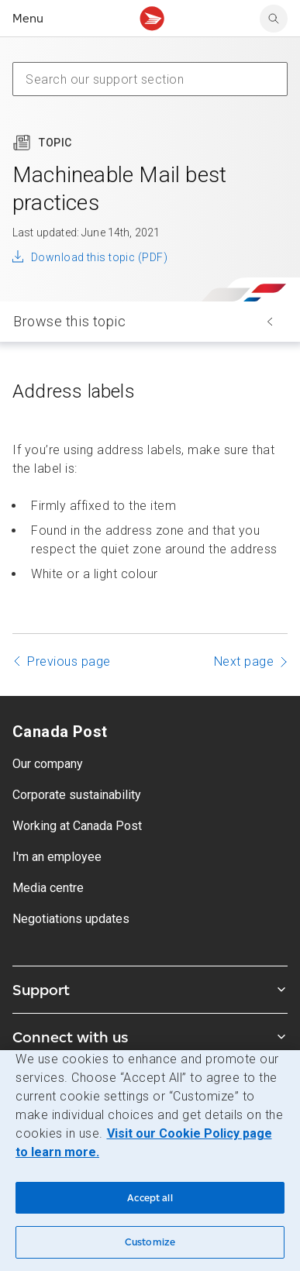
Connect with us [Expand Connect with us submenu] (150, 1037)
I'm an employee (57, 856)
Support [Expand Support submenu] (150, 989)
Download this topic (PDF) (99, 257)
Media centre (48, 887)
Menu (27, 18)
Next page (244, 661)
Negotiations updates (70, 918)
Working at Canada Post (77, 825)
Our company (47, 763)
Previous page (69, 661)
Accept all (149, 1198)
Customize (150, 1242)
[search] (274, 19)
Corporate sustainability (76, 794)
